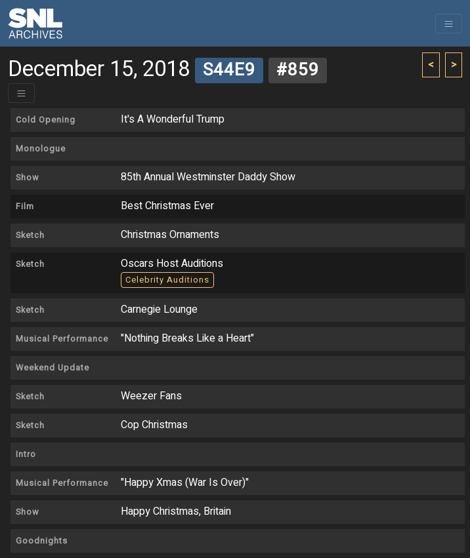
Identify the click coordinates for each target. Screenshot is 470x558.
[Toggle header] (21, 93)
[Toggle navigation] (448, 23)
